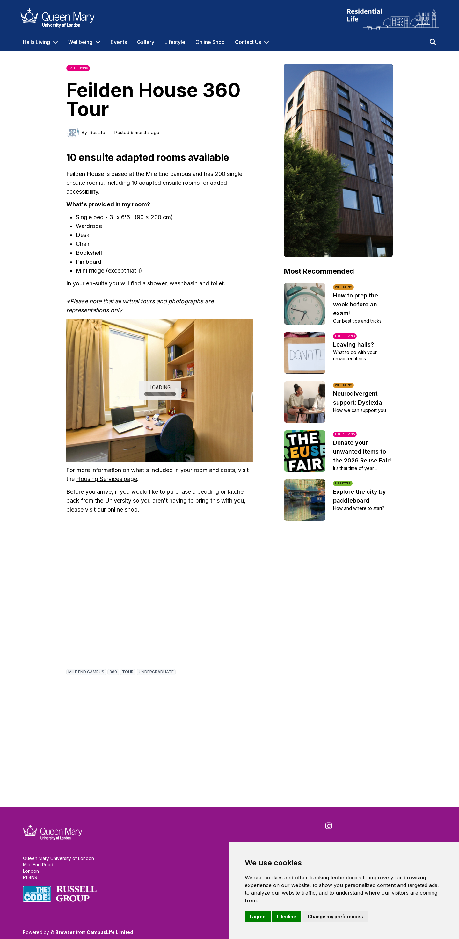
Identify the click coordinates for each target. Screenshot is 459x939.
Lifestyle (174, 42)
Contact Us (248, 42)
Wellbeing (80, 42)
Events (119, 42)
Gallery (145, 42)
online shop (122, 509)
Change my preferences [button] (335, 916)
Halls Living (36, 42)
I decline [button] (286, 916)
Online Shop (210, 42)
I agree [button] (258, 916)
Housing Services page (106, 479)
